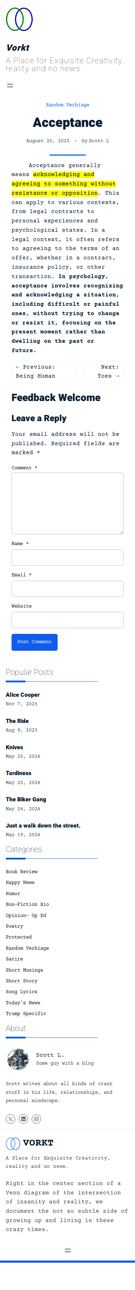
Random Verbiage (67, 105)
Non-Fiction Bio (27, 905)
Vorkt (17, 48)
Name (20, 544)
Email (22, 575)
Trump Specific (26, 1014)
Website (22, 606)
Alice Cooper (23, 695)
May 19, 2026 (23, 835)
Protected (19, 937)
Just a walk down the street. (43, 826)
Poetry (14, 927)
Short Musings (24, 970)
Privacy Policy (68, 1280)
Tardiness (18, 773)
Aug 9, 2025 (21, 730)
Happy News (20, 883)
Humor (13, 894)
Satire (14, 959)
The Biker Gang (26, 799)
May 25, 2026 (23, 757)
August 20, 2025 (47, 141)
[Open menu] (10, 85)
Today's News (23, 1003)
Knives (14, 747)
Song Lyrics (21, 992)
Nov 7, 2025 (21, 704)
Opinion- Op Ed (26, 916)
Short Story (21, 981)
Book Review (21, 872)
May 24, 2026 (23, 809)
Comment (24, 468)
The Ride (17, 721)
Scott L (99, 141)
